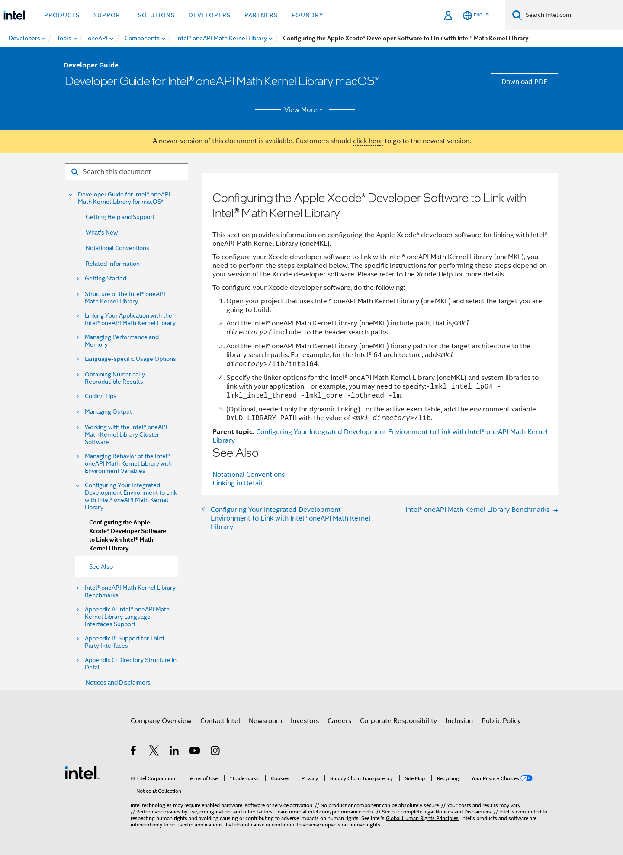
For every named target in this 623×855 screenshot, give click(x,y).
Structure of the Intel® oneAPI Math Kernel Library (125, 297)
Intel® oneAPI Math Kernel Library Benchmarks (130, 591)
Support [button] (108, 15)
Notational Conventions (117, 248)
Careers (339, 721)
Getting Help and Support (120, 217)
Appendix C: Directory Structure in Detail (131, 663)
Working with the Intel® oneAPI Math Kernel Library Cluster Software (126, 435)
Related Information (113, 263)
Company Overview (161, 721)
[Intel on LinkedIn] (174, 752)
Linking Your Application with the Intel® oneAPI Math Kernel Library (130, 319)
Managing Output (108, 411)
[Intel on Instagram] (215, 752)
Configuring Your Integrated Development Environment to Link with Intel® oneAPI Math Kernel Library (131, 496)
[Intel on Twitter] (154, 752)
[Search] (517, 15)
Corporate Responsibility (398, 721)
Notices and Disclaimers (118, 682)
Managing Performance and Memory (122, 341)
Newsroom (265, 721)
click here (368, 141)
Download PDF (524, 81)
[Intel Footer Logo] (82, 772)
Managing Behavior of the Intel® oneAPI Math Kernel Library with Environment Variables (128, 464)
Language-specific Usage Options (130, 359)
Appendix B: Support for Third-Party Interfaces (126, 642)
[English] (477, 15)
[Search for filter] (126, 171)
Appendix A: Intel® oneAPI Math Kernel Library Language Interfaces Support (127, 617)
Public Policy (501, 721)
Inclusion (459, 721)
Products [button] (62, 15)
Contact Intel (220, 721)
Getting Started (105, 278)
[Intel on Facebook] (134, 752)
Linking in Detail (237, 483)
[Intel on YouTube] (195, 752)
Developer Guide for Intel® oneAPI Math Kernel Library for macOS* (124, 198)
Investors (305, 721)
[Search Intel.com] (572, 15)
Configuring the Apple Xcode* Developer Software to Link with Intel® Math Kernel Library (127, 535)
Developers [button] (210, 15)
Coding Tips (100, 396)
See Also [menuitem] (101, 566)
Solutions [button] (156, 15)
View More (305, 110)
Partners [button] (261, 15)
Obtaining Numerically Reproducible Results (115, 378)
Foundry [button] (308, 15)
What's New (102, 232)
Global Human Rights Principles (422, 818)
